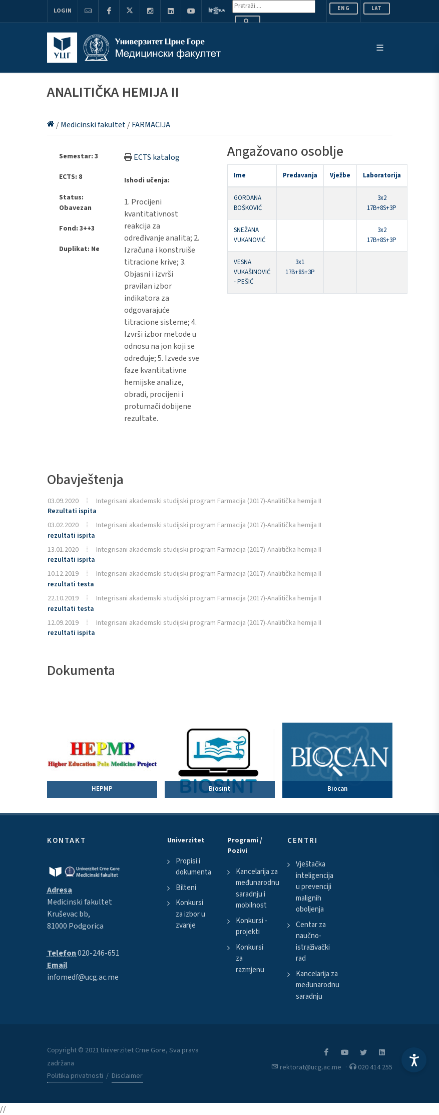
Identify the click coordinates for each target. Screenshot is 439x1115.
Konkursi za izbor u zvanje (190, 914)
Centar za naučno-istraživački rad (313, 942)
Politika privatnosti (75, 1076)
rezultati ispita (71, 536)
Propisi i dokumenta (193, 867)
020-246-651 (99, 953)
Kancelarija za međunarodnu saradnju (317, 985)
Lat (376, 8)
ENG (343, 8)
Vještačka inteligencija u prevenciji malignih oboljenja (314, 887)
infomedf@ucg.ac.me (83, 977)
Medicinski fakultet (94, 124)
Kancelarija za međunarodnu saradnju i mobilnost (257, 888)
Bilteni (186, 887)
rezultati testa (71, 584)
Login (63, 11)
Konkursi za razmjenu (250, 958)
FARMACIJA (151, 124)
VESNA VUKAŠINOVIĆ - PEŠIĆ (252, 272)
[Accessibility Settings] (413, 1059)
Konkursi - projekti (251, 927)
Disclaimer (127, 1076)
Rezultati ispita (72, 511)
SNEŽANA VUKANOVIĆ (249, 235)
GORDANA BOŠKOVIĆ (248, 202)
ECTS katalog (157, 157)
